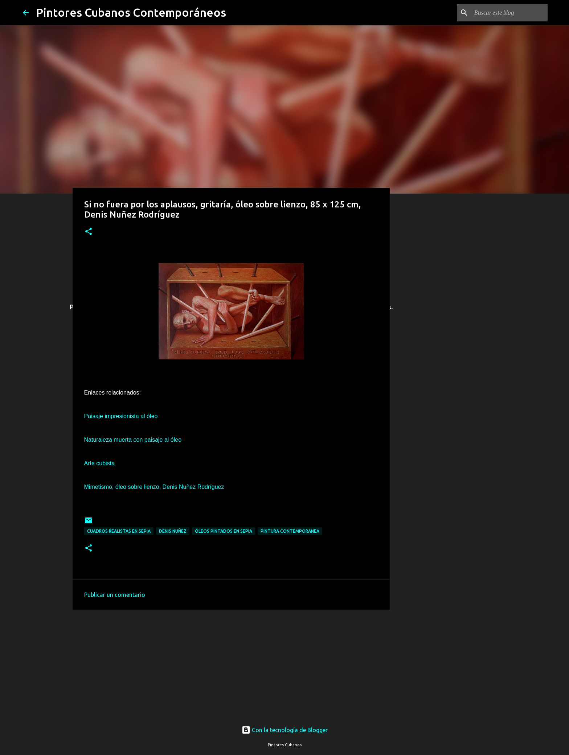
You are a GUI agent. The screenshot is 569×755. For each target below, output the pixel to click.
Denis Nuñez (173, 531)
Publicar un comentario (114, 594)
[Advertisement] (231, 663)
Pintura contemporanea (290, 531)
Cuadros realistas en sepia (119, 531)
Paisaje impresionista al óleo (121, 416)
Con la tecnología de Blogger (285, 730)
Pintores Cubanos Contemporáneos (131, 12)
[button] (88, 232)
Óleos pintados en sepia (223, 531)
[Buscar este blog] (509, 12)
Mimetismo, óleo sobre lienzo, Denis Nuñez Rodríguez (154, 487)
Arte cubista (99, 463)
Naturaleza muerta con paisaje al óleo (133, 440)
